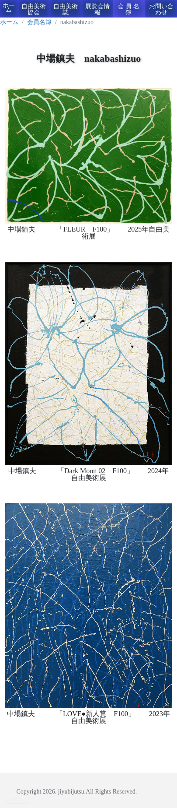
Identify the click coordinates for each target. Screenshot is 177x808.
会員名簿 (129, 9)
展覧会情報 (97, 9)
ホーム (9, 7)
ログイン (17, 800)
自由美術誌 (65, 9)
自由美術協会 (33, 9)
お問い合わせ (161, 9)
